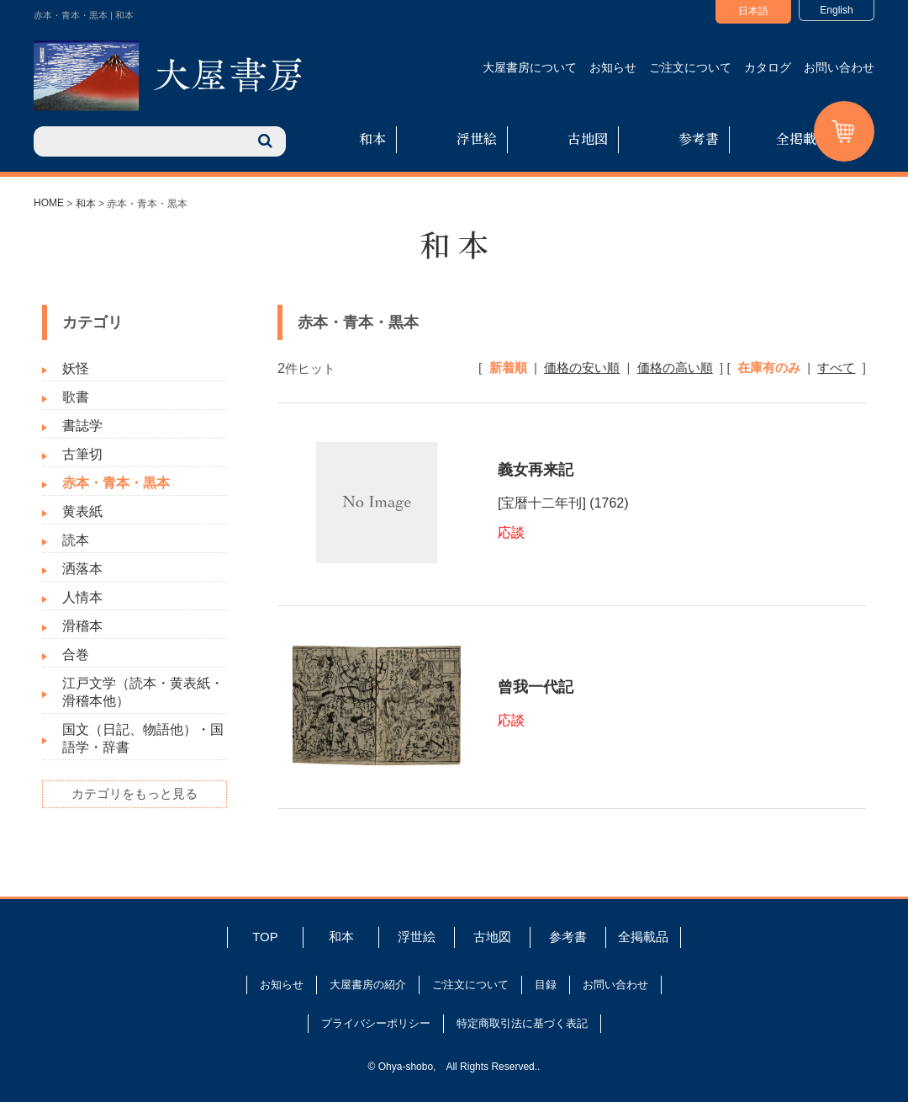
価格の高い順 (675, 367)
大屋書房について (530, 67)
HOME (49, 203)
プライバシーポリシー (375, 1023)
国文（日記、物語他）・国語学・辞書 (143, 738)
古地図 (588, 138)
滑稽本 (82, 626)
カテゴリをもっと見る (134, 793)
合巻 (75, 654)
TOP (265, 936)
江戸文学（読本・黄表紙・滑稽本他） (143, 692)
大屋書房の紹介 (368, 984)
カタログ (767, 67)
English (836, 10)
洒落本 (82, 569)
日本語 (753, 11)
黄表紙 (82, 511)
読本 (75, 540)
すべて (836, 367)
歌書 (75, 397)
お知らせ (612, 67)
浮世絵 (477, 138)
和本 (372, 138)
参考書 (698, 138)
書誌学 (82, 425)
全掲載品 (803, 138)
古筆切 (82, 454)
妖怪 (75, 368)
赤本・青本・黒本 (116, 483)
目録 (546, 984)
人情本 (82, 597)
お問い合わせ (839, 67)
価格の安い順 (582, 367)
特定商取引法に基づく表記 (522, 1023)
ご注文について (690, 67)
